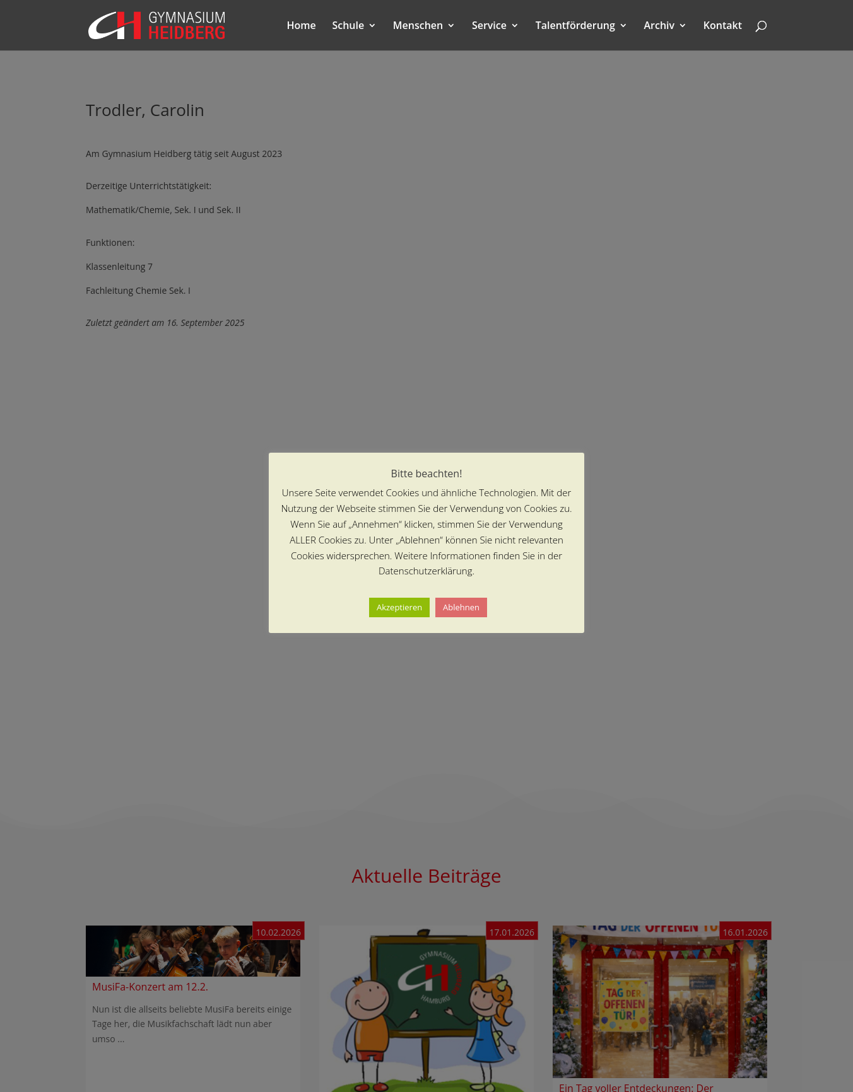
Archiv (659, 26)
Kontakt (722, 26)
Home (301, 26)
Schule (348, 26)
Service (489, 26)
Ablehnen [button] (461, 607)
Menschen (418, 26)
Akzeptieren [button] (399, 607)
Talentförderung (575, 26)
